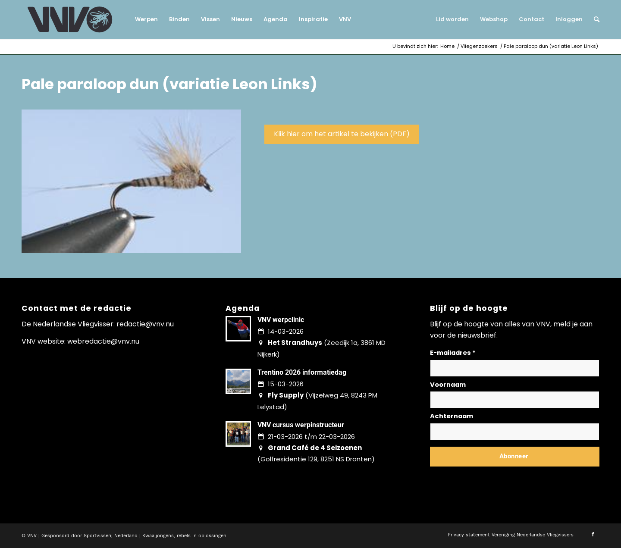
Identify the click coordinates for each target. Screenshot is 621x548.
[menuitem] (146, 19)
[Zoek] (593, 19)
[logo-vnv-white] (70, 19)
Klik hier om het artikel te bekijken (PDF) (342, 134)
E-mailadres (453, 352)
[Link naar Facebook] (592, 534)
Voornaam (448, 384)
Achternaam (451, 416)
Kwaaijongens (158, 536)
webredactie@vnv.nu (103, 341)
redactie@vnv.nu (145, 324)
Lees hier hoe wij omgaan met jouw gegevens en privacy (494, 477)
